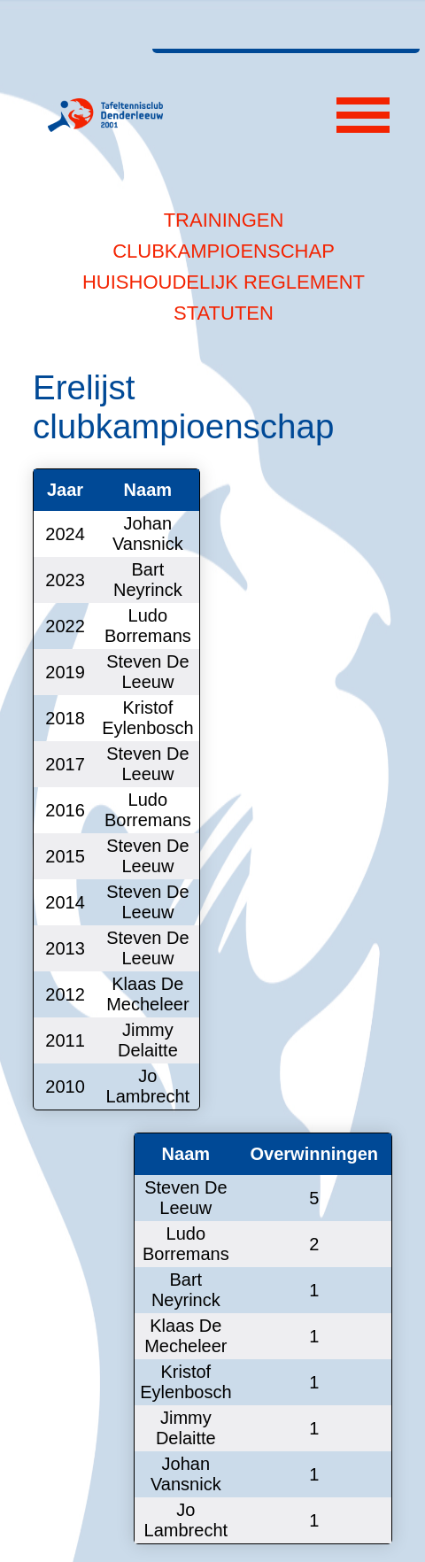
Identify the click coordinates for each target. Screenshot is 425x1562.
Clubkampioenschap (223, 251)
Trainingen (224, 220)
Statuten (224, 313)
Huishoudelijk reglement (223, 282)
